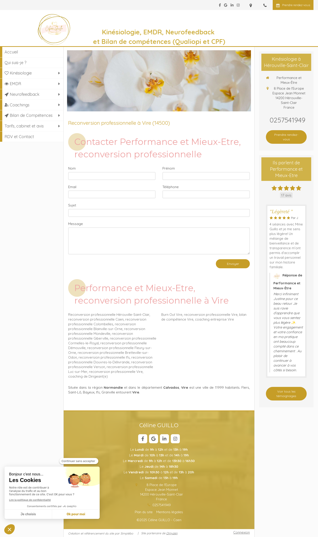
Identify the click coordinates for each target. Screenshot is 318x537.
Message (75, 224)
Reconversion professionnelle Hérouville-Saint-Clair (108, 314)
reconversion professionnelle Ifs (104, 357)
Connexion (241, 532)
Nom (72, 168)
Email (72, 187)
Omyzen (172, 533)
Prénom (168, 168)
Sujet (72, 205)
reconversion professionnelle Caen (96, 319)
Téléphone (170, 187)
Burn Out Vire (171, 314)
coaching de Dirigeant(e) (88, 376)
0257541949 (161, 505)
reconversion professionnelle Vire (116, 371)
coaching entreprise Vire (214, 319)
